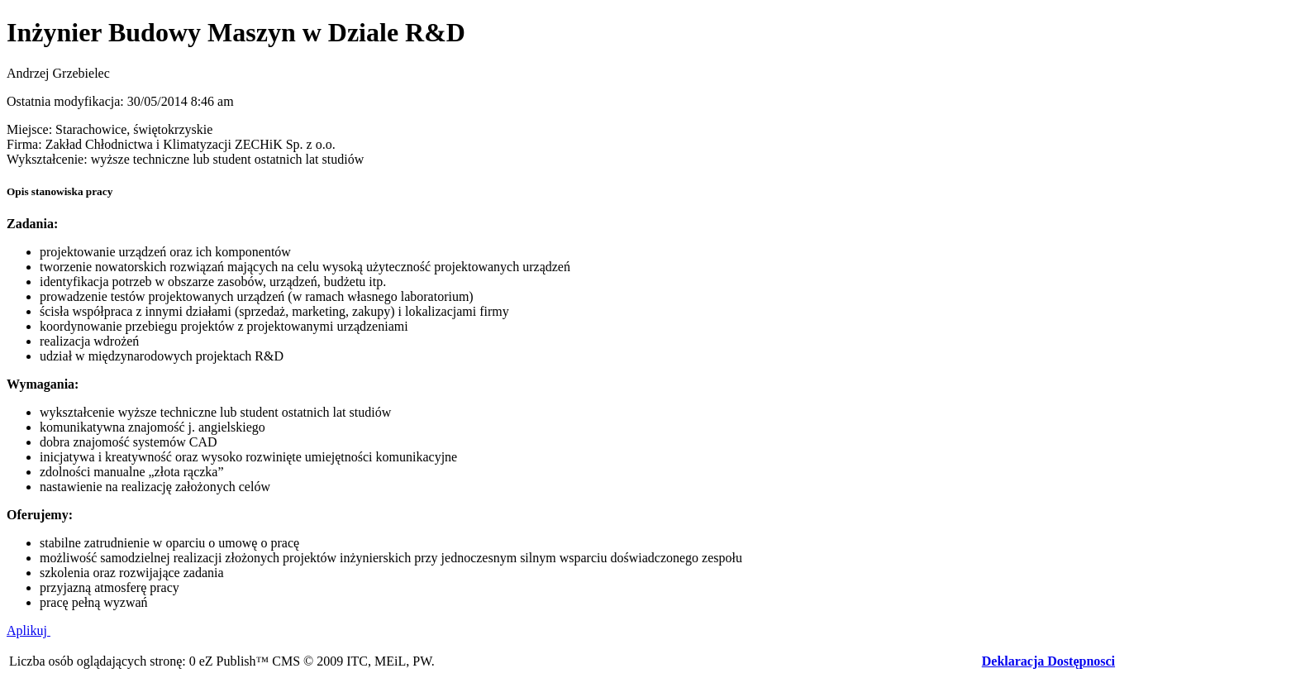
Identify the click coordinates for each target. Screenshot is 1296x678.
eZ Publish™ (234, 661)
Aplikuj (28, 630)
